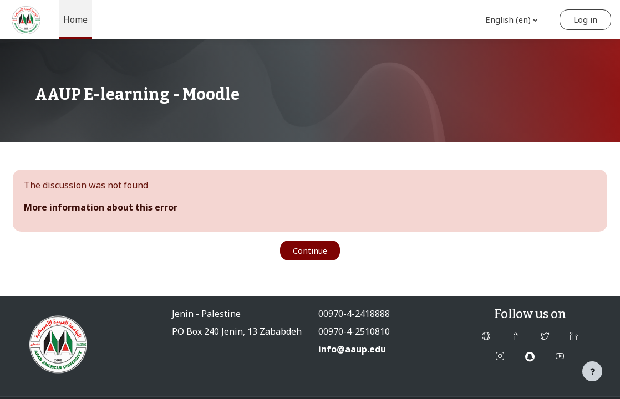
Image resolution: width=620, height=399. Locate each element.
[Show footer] (592, 371)
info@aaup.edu (352, 349)
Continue (310, 250)
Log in (585, 19)
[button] (510, 19)
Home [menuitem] (75, 19)
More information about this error (100, 207)
